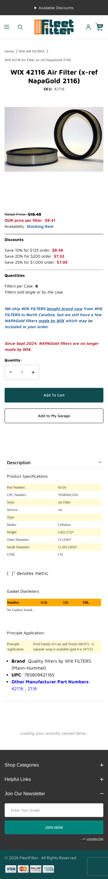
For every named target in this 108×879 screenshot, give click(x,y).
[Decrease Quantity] (10, 372)
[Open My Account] (88, 27)
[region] (54, 197)
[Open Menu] (7, 27)
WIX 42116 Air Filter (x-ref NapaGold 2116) (38, 60)
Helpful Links (54, 779)
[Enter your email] (54, 810)
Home (9, 51)
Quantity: (13, 360)
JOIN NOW (54, 827)
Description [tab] (19, 462)
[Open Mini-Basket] (101, 27)
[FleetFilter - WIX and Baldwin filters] (54, 26)
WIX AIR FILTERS (32, 51)
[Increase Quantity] (33, 372)
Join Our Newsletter (54, 793)
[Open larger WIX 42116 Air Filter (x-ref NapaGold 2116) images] (54, 139)
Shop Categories (54, 765)
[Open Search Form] (20, 27)
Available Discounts (56, 7)
